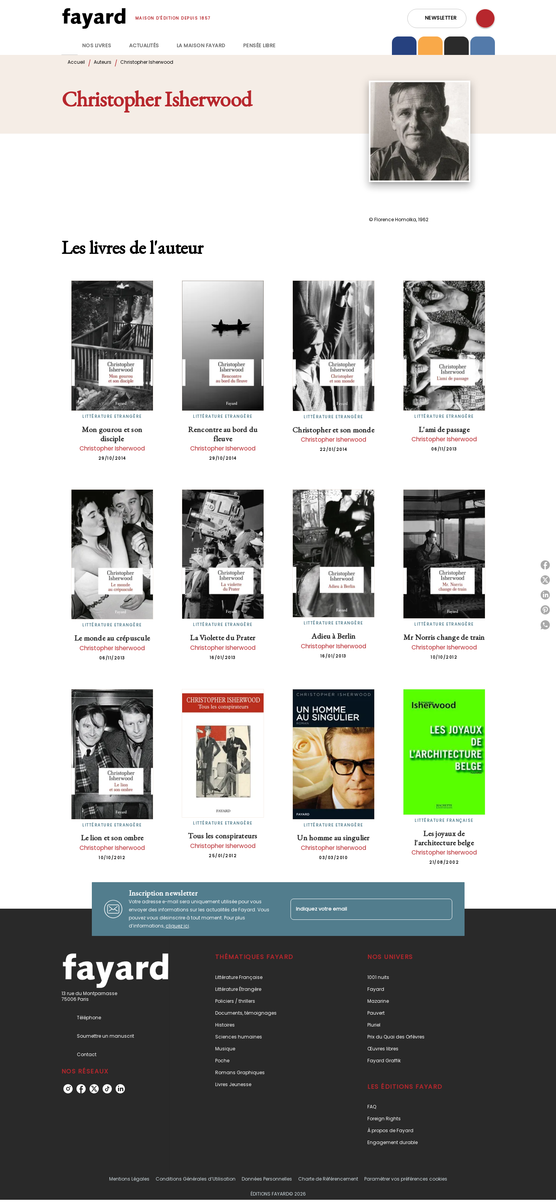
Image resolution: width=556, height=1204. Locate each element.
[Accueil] (93, 18)
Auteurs (102, 62)
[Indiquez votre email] (361, 909)
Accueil (76, 62)
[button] (436, 18)
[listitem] (68, 1088)
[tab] (69, 45)
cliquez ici (177, 925)
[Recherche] (485, 18)
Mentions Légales (129, 1179)
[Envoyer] (443, 909)
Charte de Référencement (328, 1179)
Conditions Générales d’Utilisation (196, 1179)
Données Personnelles (267, 1179)
